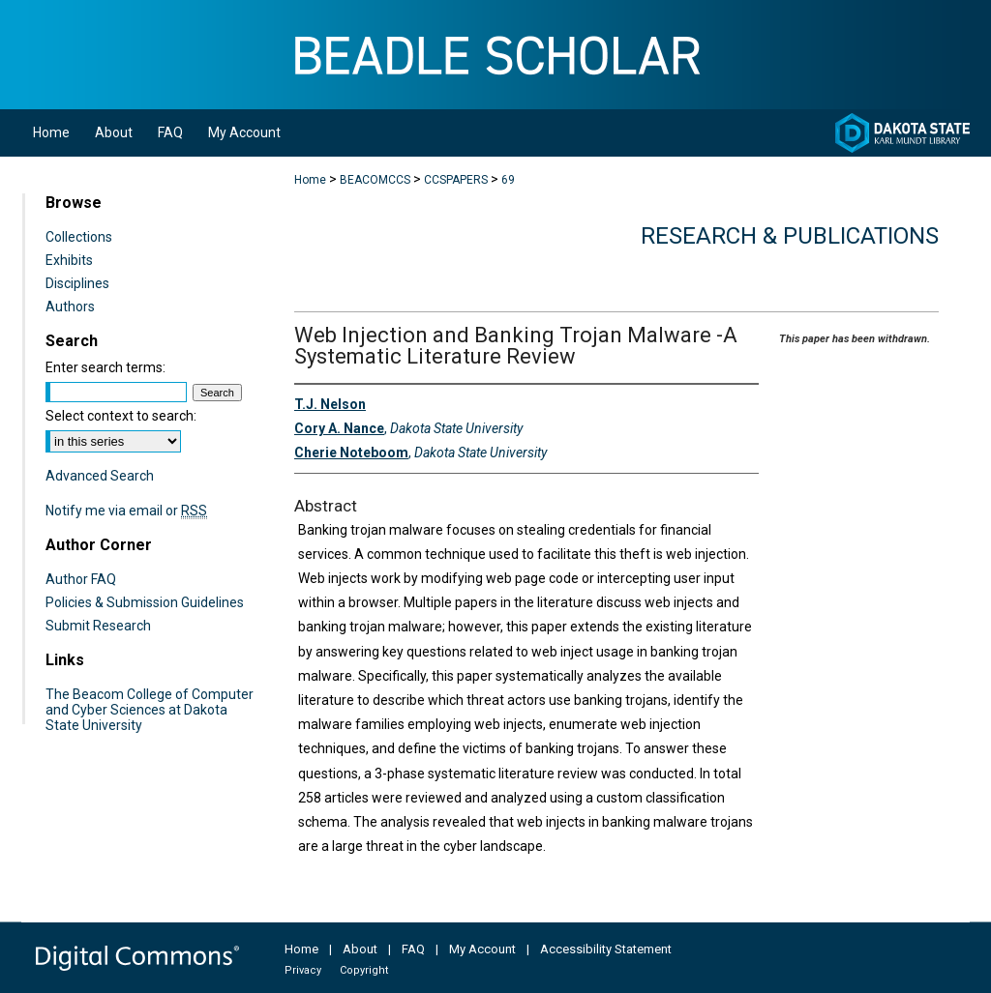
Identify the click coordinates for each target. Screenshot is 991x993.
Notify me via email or (126, 510)
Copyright (364, 970)
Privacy (303, 970)
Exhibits (69, 260)
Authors (70, 306)
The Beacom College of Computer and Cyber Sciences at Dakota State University (149, 709)
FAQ (413, 949)
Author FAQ (80, 579)
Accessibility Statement (606, 949)
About (360, 949)
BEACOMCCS (375, 180)
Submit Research (98, 625)
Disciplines (77, 283)
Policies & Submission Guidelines (144, 602)
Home (310, 180)
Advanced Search (99, 475)
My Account (482, 949)
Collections (78, 237)
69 (508, 180)
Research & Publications (790, 235)
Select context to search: (120, 415)
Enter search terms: (105, 367)
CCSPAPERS (456, 180)
